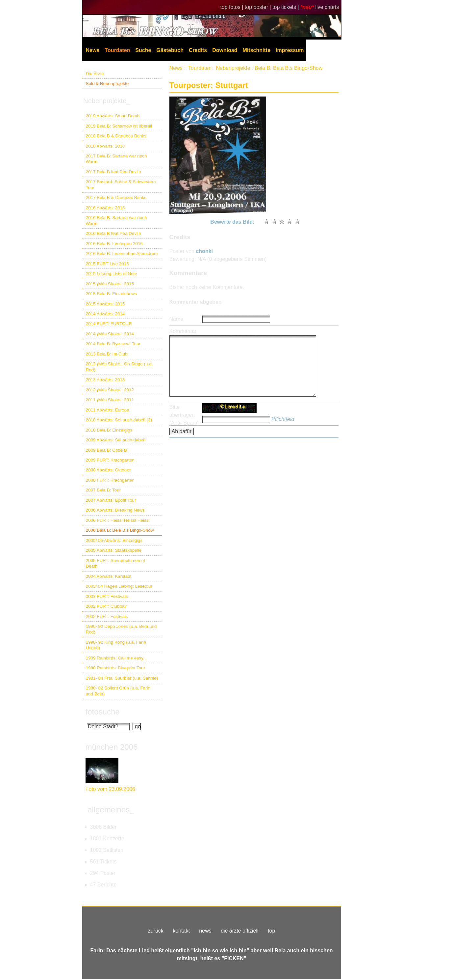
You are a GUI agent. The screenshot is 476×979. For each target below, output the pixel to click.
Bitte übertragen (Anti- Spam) (184, 415)
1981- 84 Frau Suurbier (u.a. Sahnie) (122, 678)
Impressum (290, 50)
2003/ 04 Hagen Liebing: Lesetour (119, 586)
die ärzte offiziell (239, 931)
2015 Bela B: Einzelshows (111, 293)
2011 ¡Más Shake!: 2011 (110, 399)
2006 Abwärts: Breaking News (115, 510)
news (205, 931)
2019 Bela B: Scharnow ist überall (119, 126)
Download (224, 50)
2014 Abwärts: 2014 (105, 313)
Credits (198, 50)
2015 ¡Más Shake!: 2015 (110, 283)
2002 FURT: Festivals (107, 616)
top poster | (258, 7)
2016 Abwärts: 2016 (105, 207)
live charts (327, 7)
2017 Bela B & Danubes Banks (116, 197)
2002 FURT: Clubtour (106, 606)
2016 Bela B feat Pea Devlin (113, 233)
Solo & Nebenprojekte (107, 83)
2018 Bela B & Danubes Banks (116, 135)
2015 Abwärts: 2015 (105, 303)
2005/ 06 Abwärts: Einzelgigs (114, 540)
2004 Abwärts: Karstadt (109, 576)
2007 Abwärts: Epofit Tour (111, 500)
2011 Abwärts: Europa (107, 409)
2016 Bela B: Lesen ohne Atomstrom (122, 253)
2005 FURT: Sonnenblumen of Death (115, 563)
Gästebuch (170, 50)
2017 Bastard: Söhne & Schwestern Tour (121, 184)
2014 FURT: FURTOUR (109, 323)
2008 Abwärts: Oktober (108, 469)
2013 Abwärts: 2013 (105, 379)
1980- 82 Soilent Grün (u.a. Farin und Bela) (118, 690)
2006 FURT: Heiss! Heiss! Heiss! (118, 520)
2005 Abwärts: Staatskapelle (114, 550)
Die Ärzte (95, 73)
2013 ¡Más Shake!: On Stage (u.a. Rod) (119, 366)
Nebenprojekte (233, 68)
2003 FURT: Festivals (107, 596)
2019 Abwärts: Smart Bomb (113, 115)
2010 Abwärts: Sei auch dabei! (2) (119, 419)
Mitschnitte (256, 50)
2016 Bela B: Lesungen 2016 (114, 243)
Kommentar (183, 331)
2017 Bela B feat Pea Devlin (113, 171)
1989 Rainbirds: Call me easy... (116, 658)
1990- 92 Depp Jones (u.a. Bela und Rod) (121, 629)
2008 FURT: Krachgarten (110, 480)
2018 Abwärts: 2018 (105, 146)
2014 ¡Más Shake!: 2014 (110, 333)
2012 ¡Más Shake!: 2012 (110, 389)
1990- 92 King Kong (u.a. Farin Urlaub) (116, 645)
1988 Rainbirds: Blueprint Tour (115, 667)
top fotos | (232, 7)
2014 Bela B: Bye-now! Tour (113, 343)
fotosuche (103, 711)
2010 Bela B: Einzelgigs (109, 430)
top (271, 931)
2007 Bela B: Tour (103, 490)
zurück (155, 931)
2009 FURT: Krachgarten (110, 460)
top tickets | (286, 7)
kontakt (181, 931)
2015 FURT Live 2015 (107, 263)
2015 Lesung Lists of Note (111, 273)
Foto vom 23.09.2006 (110, 789)
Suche (143, 50)
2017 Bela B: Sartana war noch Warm (116, 159)
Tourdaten (117, 50)
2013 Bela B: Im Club (107, 353)
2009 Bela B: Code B (106, 450)
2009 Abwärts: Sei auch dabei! (116, 439)
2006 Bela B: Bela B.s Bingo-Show (120, 530)
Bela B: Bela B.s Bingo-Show (288, 68)
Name (176, 319)
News (93, 50)
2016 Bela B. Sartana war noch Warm (116, 220)
